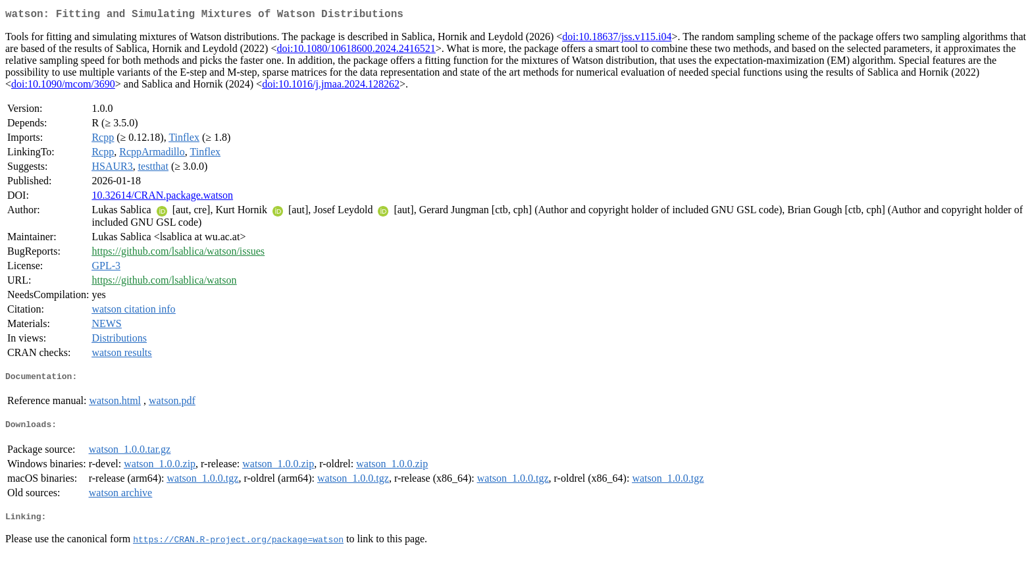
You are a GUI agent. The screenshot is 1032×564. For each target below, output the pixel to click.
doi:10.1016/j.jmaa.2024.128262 (331, 86)
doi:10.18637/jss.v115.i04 (616, 39)
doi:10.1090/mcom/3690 (63, 86)
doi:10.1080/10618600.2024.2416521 (355, 51)
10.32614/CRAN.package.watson (162, 197)
